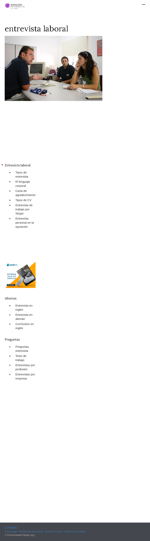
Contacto (11, 527)
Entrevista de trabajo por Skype (24, 209)
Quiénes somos (53, 531)
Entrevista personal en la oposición (24, 222)
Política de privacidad (31, 531)
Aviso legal (11, 531)
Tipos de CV (23, 200)
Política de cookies (75, 531)
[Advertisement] (75, 131)
